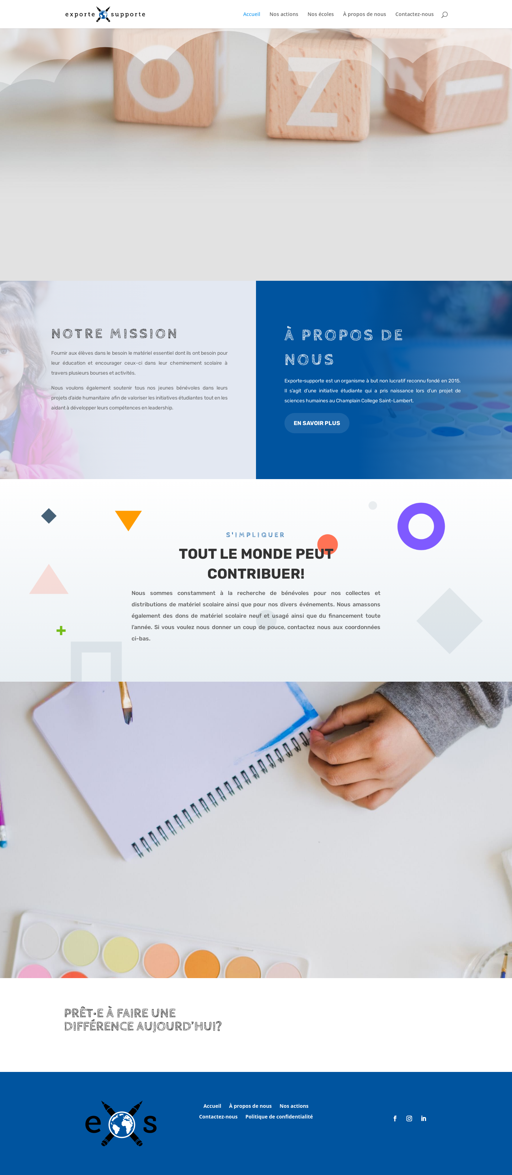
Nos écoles (321, 14)
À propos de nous (364, 14)
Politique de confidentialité (279, 1117)
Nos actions (284, 14)
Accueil (251, 14)
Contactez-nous (414, 14)
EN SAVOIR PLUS (317, 423)
